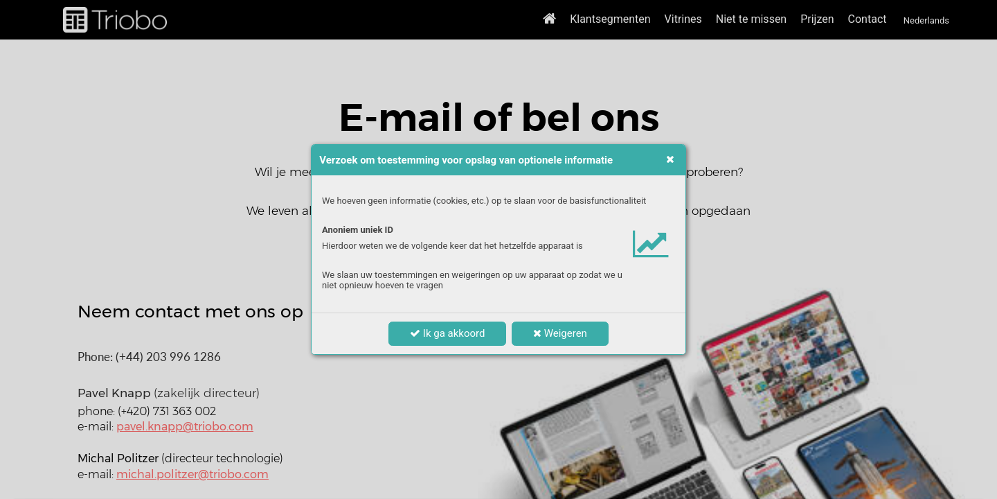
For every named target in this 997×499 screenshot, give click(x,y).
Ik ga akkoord (447, 333)
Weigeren (560, 333)
